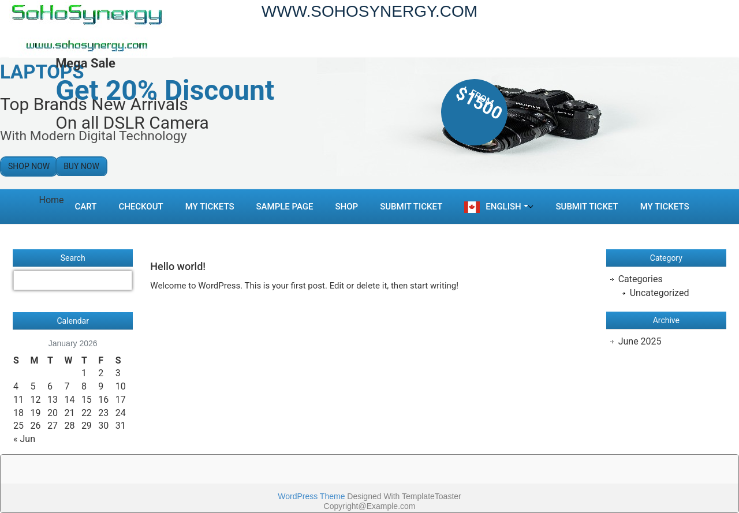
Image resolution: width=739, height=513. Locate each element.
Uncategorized (659, 292)
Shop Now (29, 166)
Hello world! (178, 266)
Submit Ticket (411, 206)
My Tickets (209, 206)
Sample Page (284, 206)
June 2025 (640, 341)
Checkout (140, 206)
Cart (86, 206)
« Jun (24, 438)
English (503, 206)
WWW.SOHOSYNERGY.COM (369, 11)
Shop (347, 206)
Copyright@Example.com (370, 506)
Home (51, 199)
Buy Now (81, 166)
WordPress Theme (311, 496)
